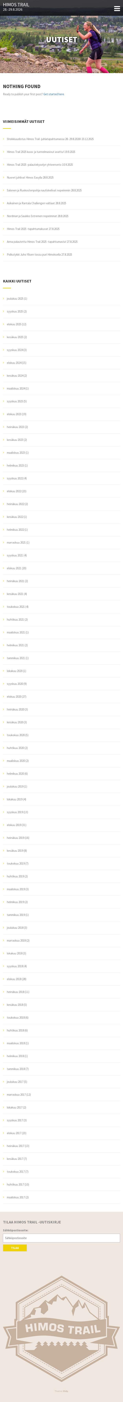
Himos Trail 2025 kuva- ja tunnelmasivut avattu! (35, 152)
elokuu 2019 (14, 825)
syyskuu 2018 (15, 966)
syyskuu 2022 (15, 478)
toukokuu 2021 (16, 607)
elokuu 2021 (14, 568)
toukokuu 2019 (16, 863)
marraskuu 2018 (16, 940)
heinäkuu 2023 (15, 427)
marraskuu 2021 (16, 542)
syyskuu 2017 (15, 1120)
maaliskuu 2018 (16, 1043)
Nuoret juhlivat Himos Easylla (24, 177)
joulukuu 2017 (15, 1082)
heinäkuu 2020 (15, 709)
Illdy (65, 1391)
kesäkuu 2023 (15, 440)
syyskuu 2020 (15, 684)
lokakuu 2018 (14, 953)
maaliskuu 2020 (16, 761)
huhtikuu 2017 (15, 1184)
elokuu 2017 (14, 1133)
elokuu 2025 (14, 324)
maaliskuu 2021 (16, 632)
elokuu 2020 (14, 696)
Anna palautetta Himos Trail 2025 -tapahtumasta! (36, 242)
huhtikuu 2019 (15, 876)
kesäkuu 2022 (15, 517)
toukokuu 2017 (16, 1171)
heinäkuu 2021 (15, 581)
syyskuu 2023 (15, 401)
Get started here (53, 94)
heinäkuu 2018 (15, 992)
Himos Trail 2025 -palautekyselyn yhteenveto (34, 165)
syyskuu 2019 (15, 812)
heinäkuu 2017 (15, 1146)
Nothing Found (21, 86)
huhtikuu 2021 (15, 619)
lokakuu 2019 (14, 799)
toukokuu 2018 (16, 1017)
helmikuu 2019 (15, 902)
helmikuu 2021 (15, 645)
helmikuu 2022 (15, 530)
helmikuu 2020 (15, 773)
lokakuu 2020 (14, 671)
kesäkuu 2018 (15, 1005)
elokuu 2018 (14, 979)
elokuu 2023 (14, 414)
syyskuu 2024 (15, 350)
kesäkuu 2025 (15, 337)
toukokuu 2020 (16, 735)
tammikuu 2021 (16, 658)
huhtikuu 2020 (15, 748)
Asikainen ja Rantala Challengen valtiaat (31, 203)
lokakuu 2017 (14, 1107)
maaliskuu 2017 (16, 1197)
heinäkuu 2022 (15, 504)
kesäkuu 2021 (15, 594)
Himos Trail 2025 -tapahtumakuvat (27, 229)
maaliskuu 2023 (16, 452)
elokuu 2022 (14, 491)
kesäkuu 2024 (15, 375)
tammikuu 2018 (16, 1069)
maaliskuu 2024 (16, 388)
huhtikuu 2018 (15, 1030)
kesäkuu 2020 (15, 722)
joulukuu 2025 (15, 298)
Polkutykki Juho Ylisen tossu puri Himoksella (34, 254)
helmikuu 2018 (15, 1056)
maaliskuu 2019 (16, 889)
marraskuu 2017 (16, 1094)
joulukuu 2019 (15, 786)
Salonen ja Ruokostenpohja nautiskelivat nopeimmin (38, 190)
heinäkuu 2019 (15, 838)
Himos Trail (16, 5)
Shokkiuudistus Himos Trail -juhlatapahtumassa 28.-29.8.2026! (44, 139)
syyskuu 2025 (15, 311)
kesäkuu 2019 (15, 850)
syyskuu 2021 (15, 555)
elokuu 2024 (14, 363)
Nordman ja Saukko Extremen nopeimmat (32, 216)
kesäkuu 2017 (15, 1159)
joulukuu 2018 (15, 928)
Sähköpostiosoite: (15, 1230)
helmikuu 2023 (15, 465)
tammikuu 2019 (16, 915)
